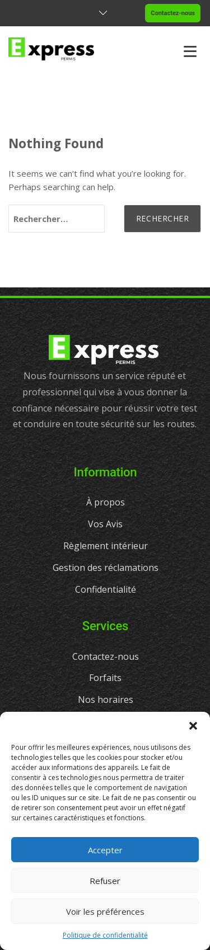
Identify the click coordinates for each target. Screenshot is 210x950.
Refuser (105, 880)
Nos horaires (105, 699)
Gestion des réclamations (105, 567)
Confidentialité (105, 589)
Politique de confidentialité (105, 935)
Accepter (105, 850)
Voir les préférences (105, 911)
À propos (105, 502)
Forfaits (105, 678)
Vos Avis (105, 524)
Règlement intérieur (105, 546)
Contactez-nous (173, 13)
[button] (193, 725)
